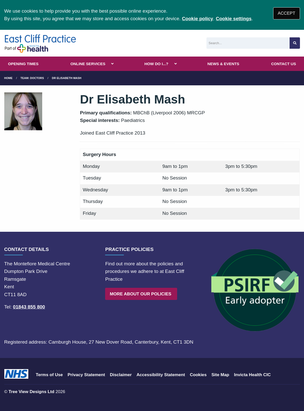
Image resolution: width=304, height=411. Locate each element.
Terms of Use (49, 374)
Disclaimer (121, 374)
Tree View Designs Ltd (31, 391)
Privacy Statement (86, 374)
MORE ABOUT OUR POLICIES (141, 294)
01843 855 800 (29, 307)
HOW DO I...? (157, 64)
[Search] (248, 43)
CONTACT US (283, 64)
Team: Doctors (32, 78)
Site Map (220, 374)
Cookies (198, 374)
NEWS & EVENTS (223, 64)
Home (8, 78)
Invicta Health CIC (252, 374)
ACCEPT (286, 13)
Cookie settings (233, 18)
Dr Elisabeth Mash (66, 78)
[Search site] (295, 43)
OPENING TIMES (23, 64)
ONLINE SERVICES (88, 64)
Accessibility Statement (160, 374)
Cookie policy (197, 18)
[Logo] (40, 43)
